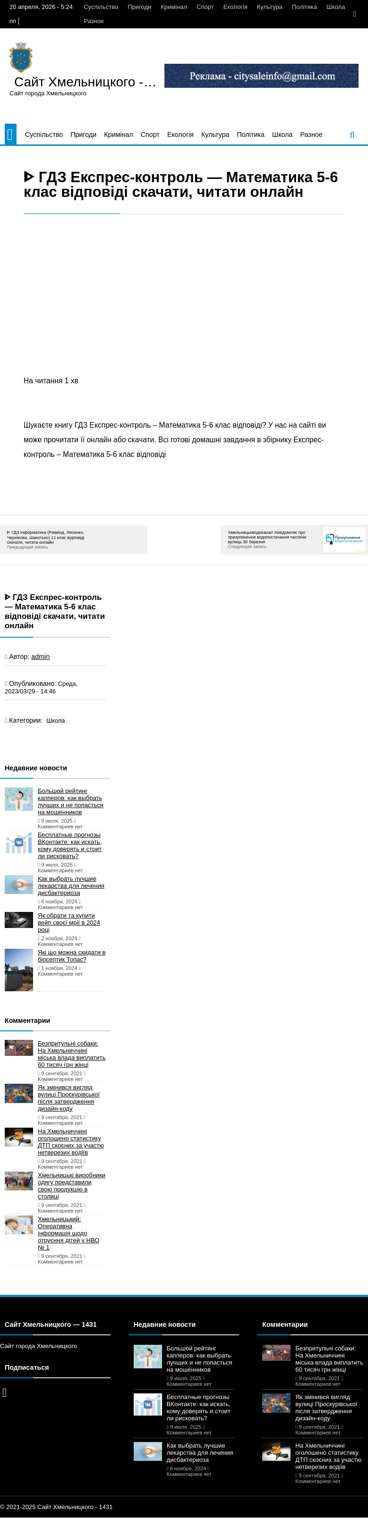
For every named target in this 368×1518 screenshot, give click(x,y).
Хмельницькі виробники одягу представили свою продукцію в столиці (71, 1186)
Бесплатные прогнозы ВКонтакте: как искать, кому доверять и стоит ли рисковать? (70, 845)
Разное (94, 21)
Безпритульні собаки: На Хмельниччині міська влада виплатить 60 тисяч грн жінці (71, 1054)
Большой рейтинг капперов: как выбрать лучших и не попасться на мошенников (70, 801)
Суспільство (101, 6)
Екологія (235, 6)
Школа (335, 6)
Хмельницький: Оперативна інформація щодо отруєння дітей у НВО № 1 (68, 1233)
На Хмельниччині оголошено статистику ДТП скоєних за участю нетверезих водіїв (71, 1142)
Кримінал (174, 6)
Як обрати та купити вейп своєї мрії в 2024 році (69, 922)
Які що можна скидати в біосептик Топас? (71, 956)
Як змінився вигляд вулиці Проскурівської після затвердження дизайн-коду (69, 1098)
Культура (269, 6)
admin (40, 656)
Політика (304, 6)
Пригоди (139, 6)
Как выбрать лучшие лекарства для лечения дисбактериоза (71, 885)
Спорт (205, 6)
